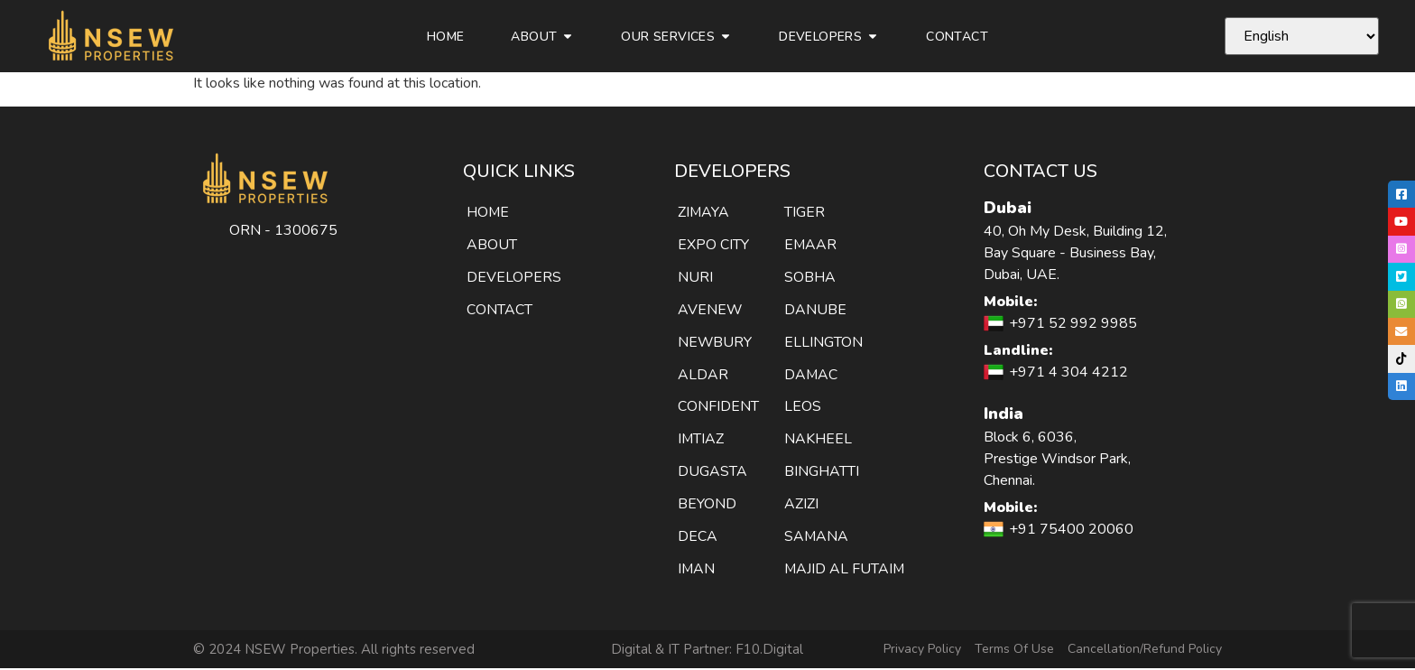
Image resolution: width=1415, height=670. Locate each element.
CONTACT (499, 310)
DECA (697, 537)
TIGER (804, 212)
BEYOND (707, 505)
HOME (488, 212)
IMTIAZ (701, 440)
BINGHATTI (821, 472)
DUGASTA (712, 472)
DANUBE (815, 310)
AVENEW (710, 310)
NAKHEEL (818, 440)
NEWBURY (715, 342)
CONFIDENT (718, 407)
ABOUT (492, 245)
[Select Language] (1302, 36)
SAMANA (816, 537)
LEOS (802, 407)
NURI (695, 277)
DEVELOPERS (514, 277)
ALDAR (703, 375)
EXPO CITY (713, 245)
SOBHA (810, 277)
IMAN (697, 570)
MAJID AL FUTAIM (845, 570)
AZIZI (801, 505)
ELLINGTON (823, 342)
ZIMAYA (704, 212)
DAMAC (811, 375)
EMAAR (810, 245)
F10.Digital (769, 650)
